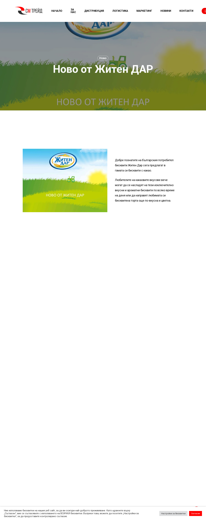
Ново (103, 59)
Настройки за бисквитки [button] (173, 513)
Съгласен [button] (195, 513)
